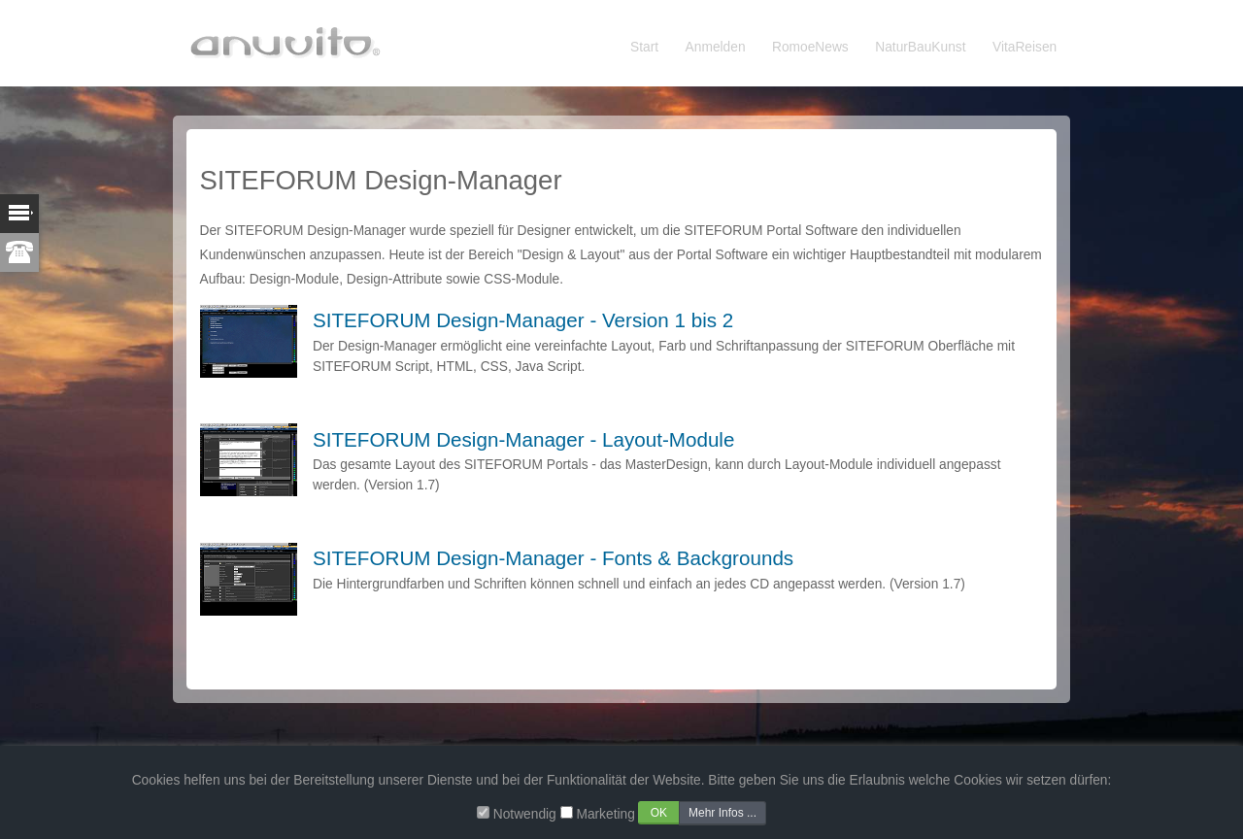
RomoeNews (810, 47)
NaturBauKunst (920, 47)
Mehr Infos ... (722, 813)
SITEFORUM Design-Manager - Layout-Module (523, 439)
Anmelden (716, 47)
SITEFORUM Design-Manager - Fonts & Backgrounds (553, 558)
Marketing (605, 814)
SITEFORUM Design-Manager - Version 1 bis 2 (523, 320)
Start (644, 47)
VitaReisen (1024, 47)
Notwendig (524, 814)
